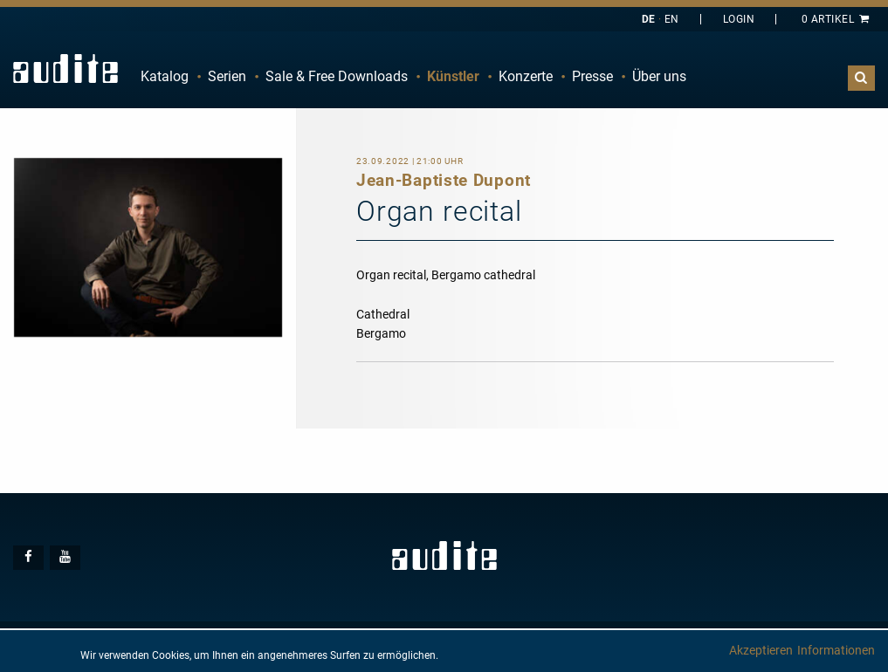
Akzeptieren (761, 650)
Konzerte (526, 76)
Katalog (165, 76)
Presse (592, 76)
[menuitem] (164, 76)
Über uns (659, 76)
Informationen (836, 650)
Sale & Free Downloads (336, 76)
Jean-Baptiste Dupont (443, 180)
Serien (227, 76)
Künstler (453, 76)
